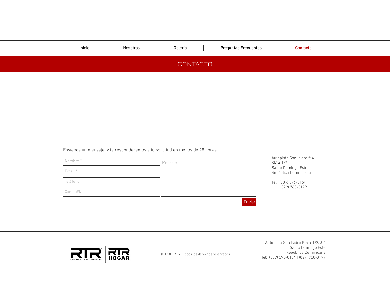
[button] (180, 48)
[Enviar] (249, 202)
